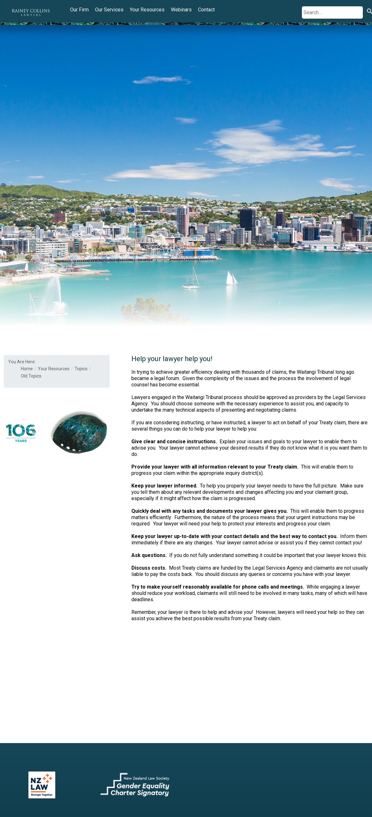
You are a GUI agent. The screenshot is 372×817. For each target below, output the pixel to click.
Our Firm (79, 10)
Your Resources (147, 10)
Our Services (109, 10)
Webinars (181, 10)
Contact (206, 10)
